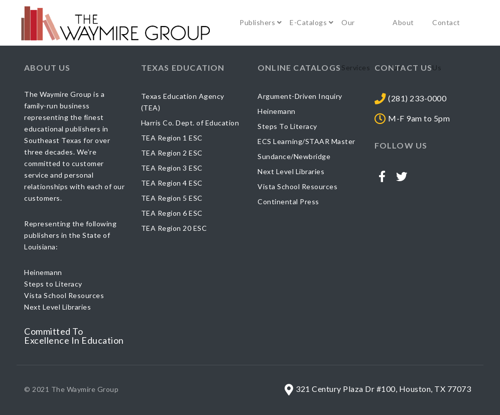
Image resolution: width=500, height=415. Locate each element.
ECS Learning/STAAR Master (306, 141)
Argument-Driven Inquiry (300, 96)
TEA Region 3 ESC (172, 168)
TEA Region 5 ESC (172, 198)
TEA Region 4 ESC (172, 183)
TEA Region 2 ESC (172, 153)
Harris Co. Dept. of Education (190, 122)
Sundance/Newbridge (294, 156)
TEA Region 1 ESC (172, 137)
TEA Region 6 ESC (172, 213)
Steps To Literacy (287, 126)
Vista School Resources (297, 186)
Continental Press (288, 201)
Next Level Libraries (291, 171)
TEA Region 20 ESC (174, 228)
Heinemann (277, 111)
